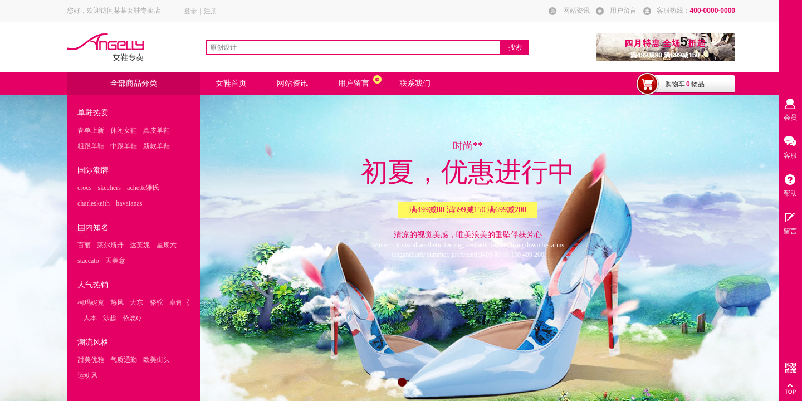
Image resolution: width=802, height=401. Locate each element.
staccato (88, 261)
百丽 (84, 245)
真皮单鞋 (156, 130)
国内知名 (93, 227)
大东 (136, 302)
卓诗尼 (179, 302)
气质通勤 (123, 360)
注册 (210, 11)
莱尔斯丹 (110, 245)
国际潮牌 (93, 170)
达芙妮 (140, 245)
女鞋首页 (231, 83)
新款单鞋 (156, 146)
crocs (84, 188)
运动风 (87, 375)
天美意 (115, 261)
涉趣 (109, 318)
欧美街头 (156, 360)
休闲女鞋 (123, 130)
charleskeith (93, 203)
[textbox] (353, 47)
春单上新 (90, 130)
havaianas (129, 203)
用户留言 (353, 83)
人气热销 (93, 285)
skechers (109, 188)
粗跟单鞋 (90, 146)
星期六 (167, 245)
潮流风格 (93, 342)
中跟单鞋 (123, 146)
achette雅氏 (143, 188)
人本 (90, 318)
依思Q (132, 318)
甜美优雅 (90, 360)
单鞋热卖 (93, 113)
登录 (190, 11)
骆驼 (156, 302)
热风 (117, 302)
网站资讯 (292, 83)
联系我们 (415, 83)
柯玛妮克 (90, 302)
